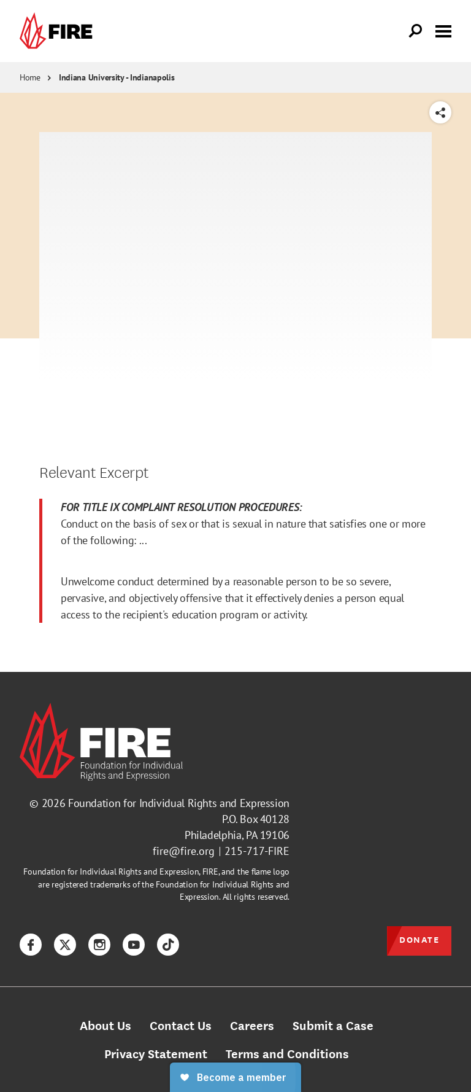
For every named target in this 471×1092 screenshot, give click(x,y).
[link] (59, 31)
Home (30, 77)
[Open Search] (415, 31)
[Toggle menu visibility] (443, 30)
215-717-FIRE (256, 851)
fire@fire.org (184, 851)
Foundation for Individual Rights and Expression (178, 803)
